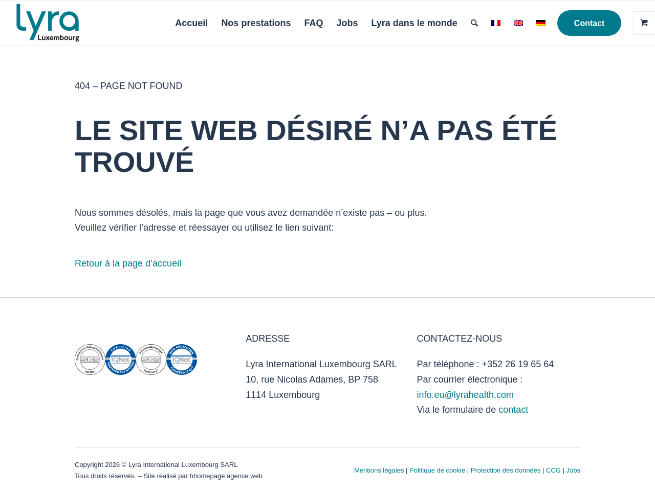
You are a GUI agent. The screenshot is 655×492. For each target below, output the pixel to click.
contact (513, 410)
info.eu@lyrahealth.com (465, 395)
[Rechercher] (474, 23)
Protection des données (506, 470)
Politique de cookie (437, 470)
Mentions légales (379, 470)
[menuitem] (191, 23)
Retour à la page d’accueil (128, 263)
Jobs (573, 470)
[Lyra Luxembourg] (62, 23)
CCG (554, 470)
